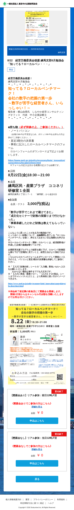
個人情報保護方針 (13, 499)
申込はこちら (37, 420)
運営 (27, 499)
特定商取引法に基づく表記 (32, 503)
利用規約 (61, 499)
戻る (37, 479)
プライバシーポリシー (43, 499)
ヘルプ (51, 503)
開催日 (11, 49)
